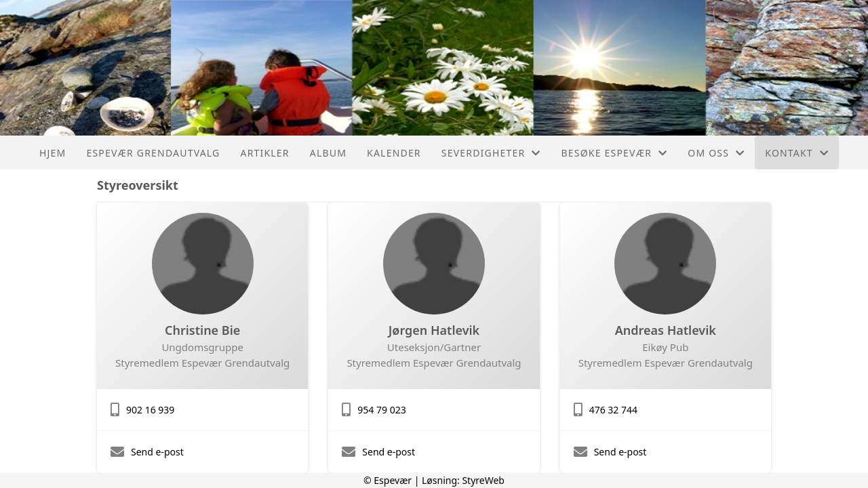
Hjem (52, 152)
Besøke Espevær (614, 152)
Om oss (716, 152)
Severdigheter (491, 152)
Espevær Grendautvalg (153, 152)
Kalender (394, 152)
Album (328, 152)
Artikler (264, 152)
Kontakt (797, 152)
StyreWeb (483, 480)
